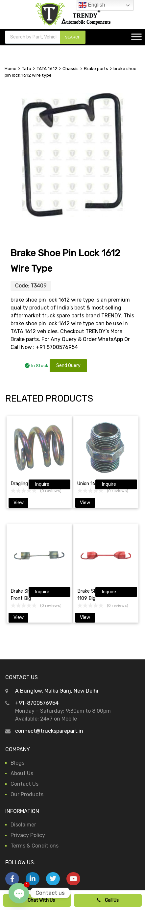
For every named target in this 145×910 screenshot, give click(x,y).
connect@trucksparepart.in (49, 731)
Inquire (42, 484)
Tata (26, 68)
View (18, 502)
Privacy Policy (28, 835)
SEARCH (73, 37)
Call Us (108, 900)
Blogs (17, 763)
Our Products (27, 794)
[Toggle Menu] (136, 39)
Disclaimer (23, 825)
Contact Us (24, 784)
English (92, 5)
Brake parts (96, 68)
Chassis (70, 68)
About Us (22, 773)
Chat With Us (37, 900)
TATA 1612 (46, 68)
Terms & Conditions (35, 846)
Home (10, 68)
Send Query (68, 365)
